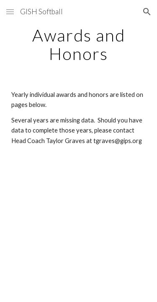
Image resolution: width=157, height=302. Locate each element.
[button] (10, 11)
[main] (78, 44)
